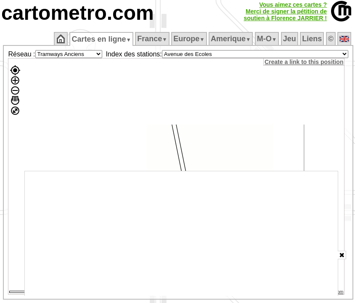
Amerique (231, 39)
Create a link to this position (304, 61)
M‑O (267, 39)
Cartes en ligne (101, 39)
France (152, 39)
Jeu (289, 39)
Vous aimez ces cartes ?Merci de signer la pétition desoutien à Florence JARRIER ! (285, 11)
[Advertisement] (181, 233)
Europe (188, 39)
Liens (312, 39)
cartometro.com (77, 13)
